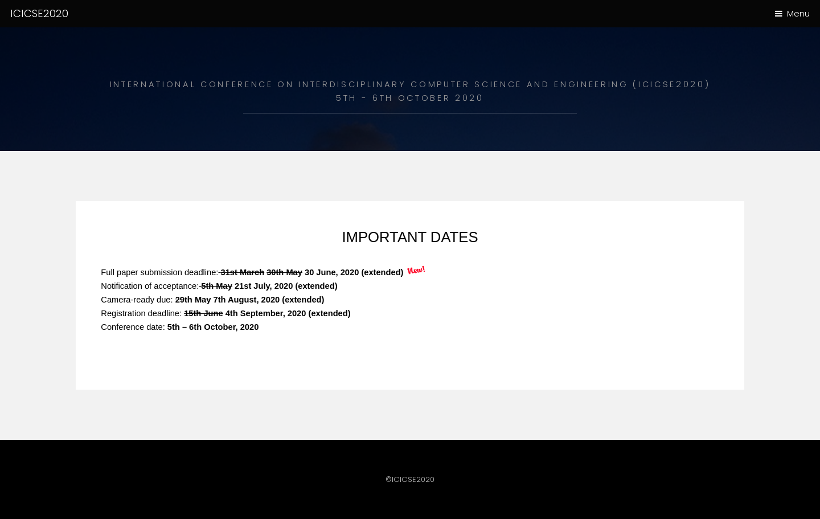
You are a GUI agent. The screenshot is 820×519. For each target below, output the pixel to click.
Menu (798, 13)
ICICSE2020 (39, 13)
